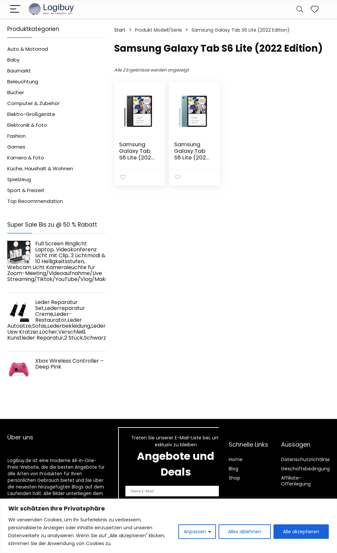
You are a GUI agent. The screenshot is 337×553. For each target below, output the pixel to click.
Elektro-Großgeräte (31, 114)
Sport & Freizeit (25, 190)
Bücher (15, 92)
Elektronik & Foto (27, 125)
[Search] (300, 9)
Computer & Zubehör (33, 103)
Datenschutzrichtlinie (305, 459)
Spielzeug (19, 179)
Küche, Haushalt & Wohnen (40, 168)
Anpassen (195, 531)
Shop (234, 478)
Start (119, 30)
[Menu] (15, 9)
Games (16, 146)
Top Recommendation (35, 201)
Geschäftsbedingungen (308, 468)
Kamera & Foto (25, 157)
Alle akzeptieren (301, 531)
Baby (13, 59)
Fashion (16, 135)
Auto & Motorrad (27, 48)
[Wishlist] (315, 9)
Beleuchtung (22, 81)
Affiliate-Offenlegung (296, 481)
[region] (168, 526)
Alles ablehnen (244, 531)
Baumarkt (19, 70)
